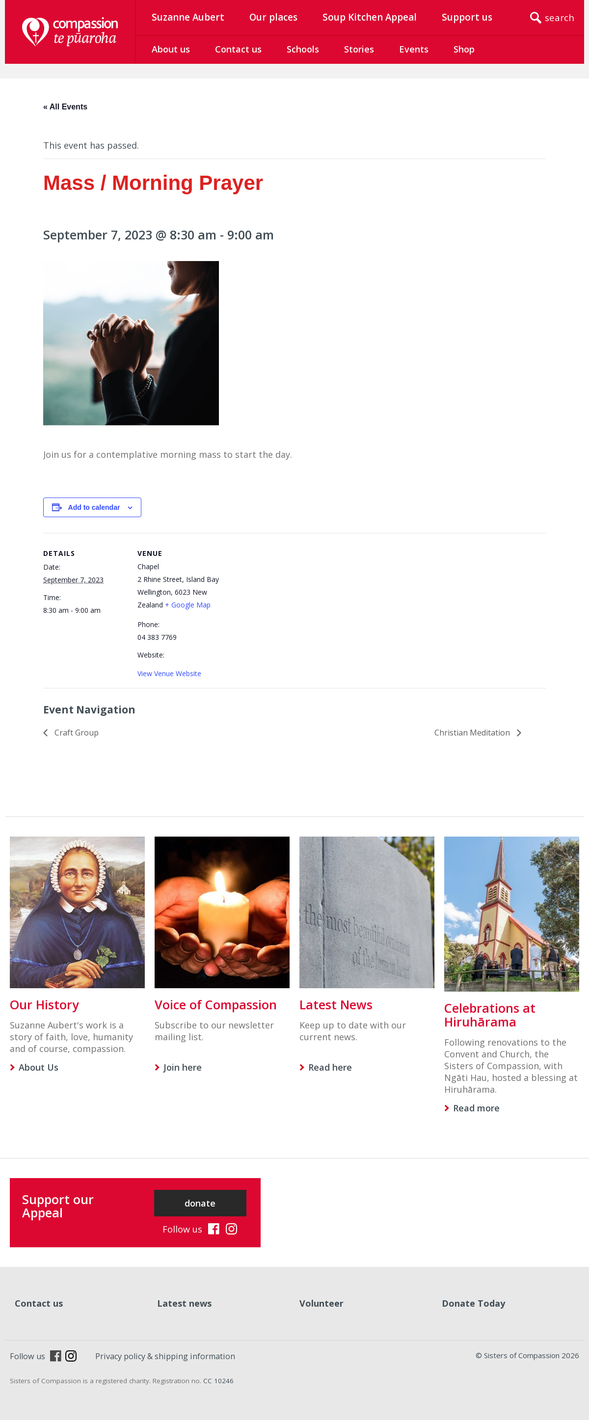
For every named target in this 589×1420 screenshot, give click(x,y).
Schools (303, 49)
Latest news (184, 1303)
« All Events (65, 107)
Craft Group (76, 732)
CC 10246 (218, 1380)
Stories (359, 49)
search (559, 17)
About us (171, 49)
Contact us (238, 49)
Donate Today (473, 1303)
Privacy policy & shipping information (165, 1356)
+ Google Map (188, 604)
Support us (467, 17)
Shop (464, 49)
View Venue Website (169, 673)
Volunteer (321, 1303)
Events (413, 49)
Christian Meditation (473, 732)
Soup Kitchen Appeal (369, 17)
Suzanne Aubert (188, 17)
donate (200, 1203)
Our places (273, 17)
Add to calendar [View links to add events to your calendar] (94, 507)
